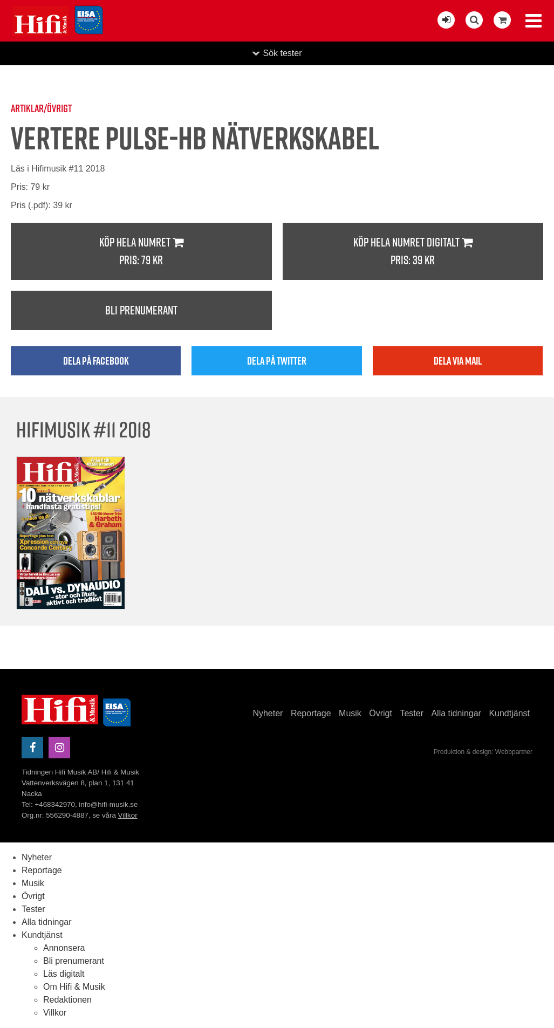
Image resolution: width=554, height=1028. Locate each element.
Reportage (311, 713)
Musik (350, 713)
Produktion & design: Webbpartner (483, 752)
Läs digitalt (64, 973)
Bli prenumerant (141, 310)
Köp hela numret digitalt (413, 251)
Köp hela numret (141, 251)
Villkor (128, 815)
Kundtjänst (509, 713)
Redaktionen (67, 999)
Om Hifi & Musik (74, 986)
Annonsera (64, 947)
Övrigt (380, 713)
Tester (411, 713)
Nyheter (267, 713)
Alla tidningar (456, 713)
